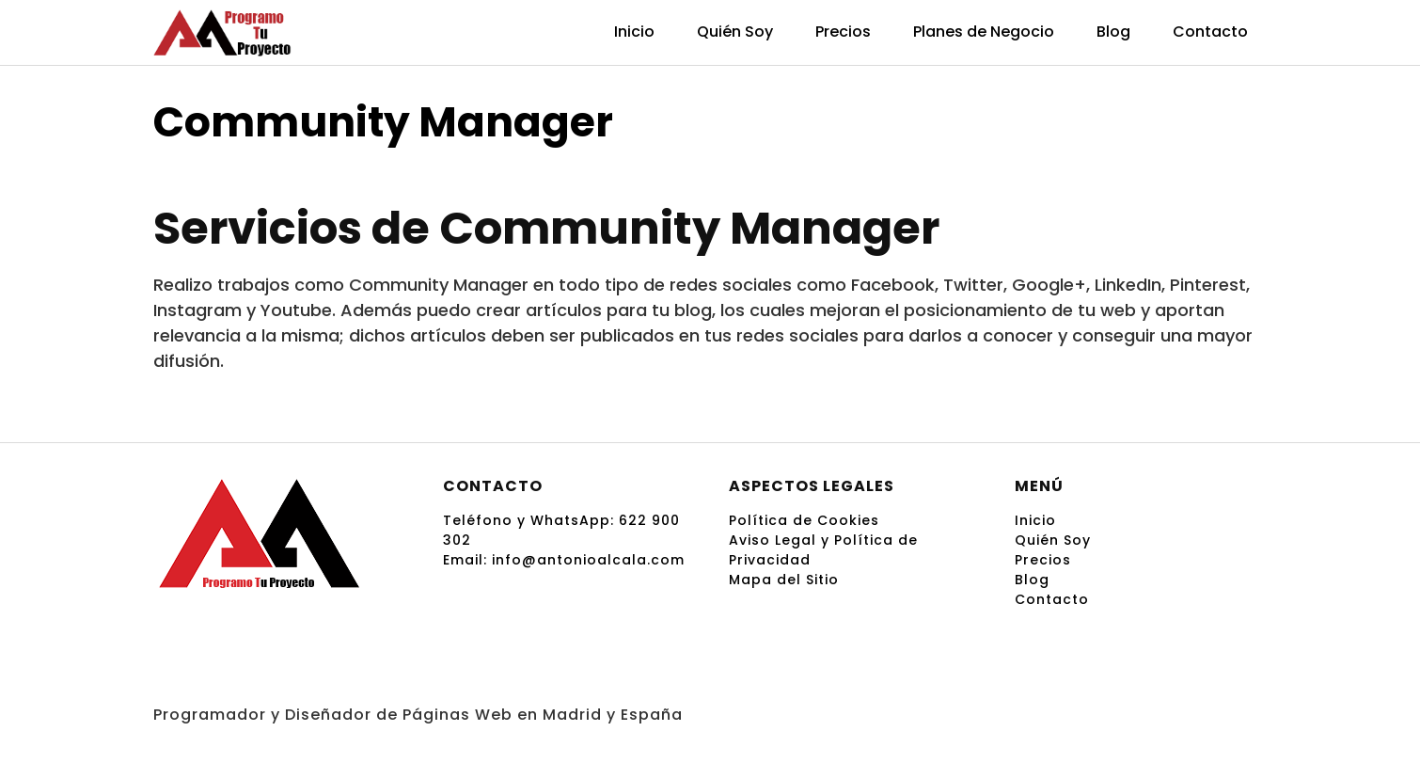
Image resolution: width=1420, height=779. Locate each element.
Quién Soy (735, 31)
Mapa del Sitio (784, 579)
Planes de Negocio (983, 31)
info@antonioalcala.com (588, 559)
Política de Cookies (804, 520)
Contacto (1210, 31)
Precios (843, 31)
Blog (1113, 31)
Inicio (634, 31)
